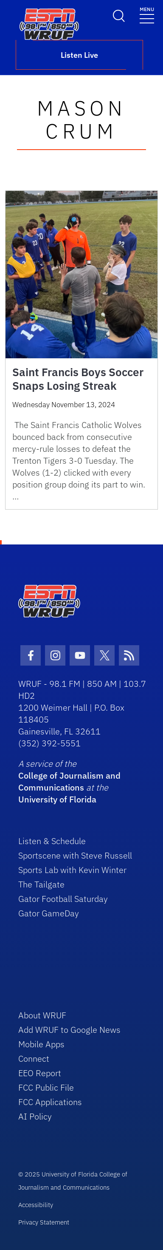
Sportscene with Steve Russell (75, 855)
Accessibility (35, 1205)
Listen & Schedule (52, 841)
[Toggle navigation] (147, 14)
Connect (33, 1058)
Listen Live (79, 55)
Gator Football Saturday (63, 898)
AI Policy (35, 1116)
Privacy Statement (43, 1222)
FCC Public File (46, 1087)
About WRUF (42, 1015)
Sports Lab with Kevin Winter (72, 870)
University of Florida (57, 799)
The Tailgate (41, 884)
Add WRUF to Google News (69, 1029)
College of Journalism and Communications (69, 781)
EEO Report (39, 1073)
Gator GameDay (48, 913)
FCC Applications (50, 1102)
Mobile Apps (41, 1044)
